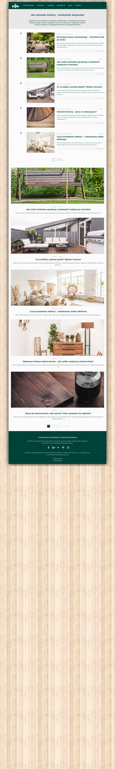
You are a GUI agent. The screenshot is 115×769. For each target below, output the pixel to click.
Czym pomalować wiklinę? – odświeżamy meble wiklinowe (58, 311)
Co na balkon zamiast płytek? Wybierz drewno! (79, 87)
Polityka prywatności (57, 458)
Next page (67, 426)
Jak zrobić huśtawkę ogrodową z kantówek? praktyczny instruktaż (58, 209)
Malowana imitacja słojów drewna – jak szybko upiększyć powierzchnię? (58, 361)
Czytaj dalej (100, 51)
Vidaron (70, 34)
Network (60, 460)
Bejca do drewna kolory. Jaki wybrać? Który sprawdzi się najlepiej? (58, 413)
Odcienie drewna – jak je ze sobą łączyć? (77, 112)
